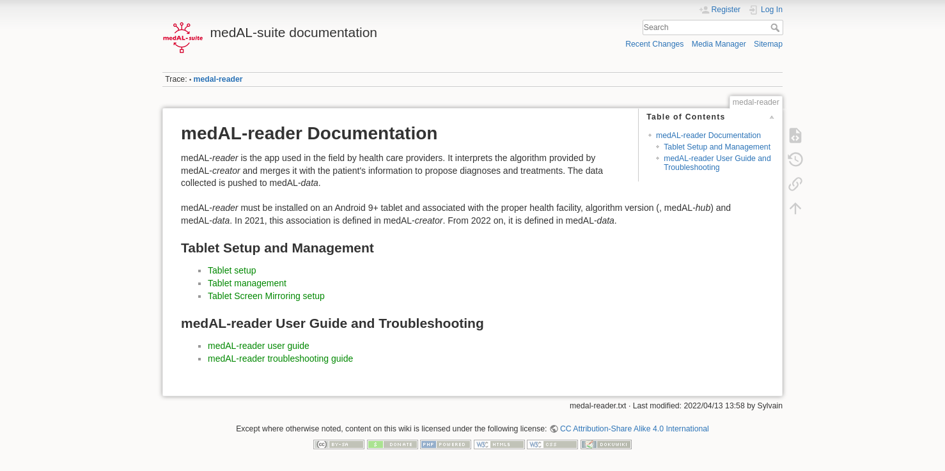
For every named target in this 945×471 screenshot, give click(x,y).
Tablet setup (232, 270)
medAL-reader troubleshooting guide (280, 358)
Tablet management (247, 283)
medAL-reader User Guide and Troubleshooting (717, 162)
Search (776, 27)
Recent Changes (654, 44)
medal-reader (218, 79)
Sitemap (768, 44)
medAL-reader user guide (258, 346)
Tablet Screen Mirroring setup (266, 296)
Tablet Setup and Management (717, 147)
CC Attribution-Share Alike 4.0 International (634, 428)
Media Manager (719, 44)
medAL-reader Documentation (708, 135)
